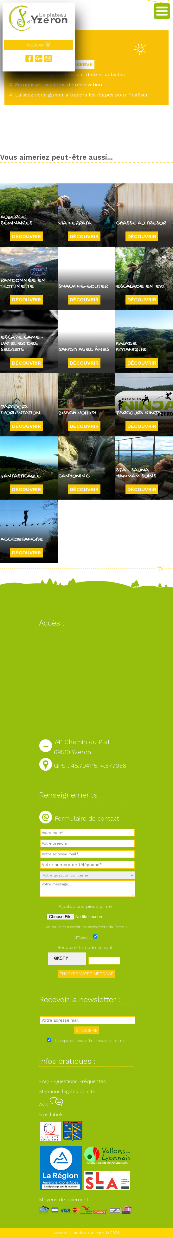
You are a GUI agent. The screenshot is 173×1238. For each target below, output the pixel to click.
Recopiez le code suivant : (86, 947)
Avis (51, 1104)
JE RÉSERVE (77, 64)
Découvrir (26, 236)
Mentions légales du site (67, 1091)
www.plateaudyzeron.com (79, 1232)
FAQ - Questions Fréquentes (72, 1081)
